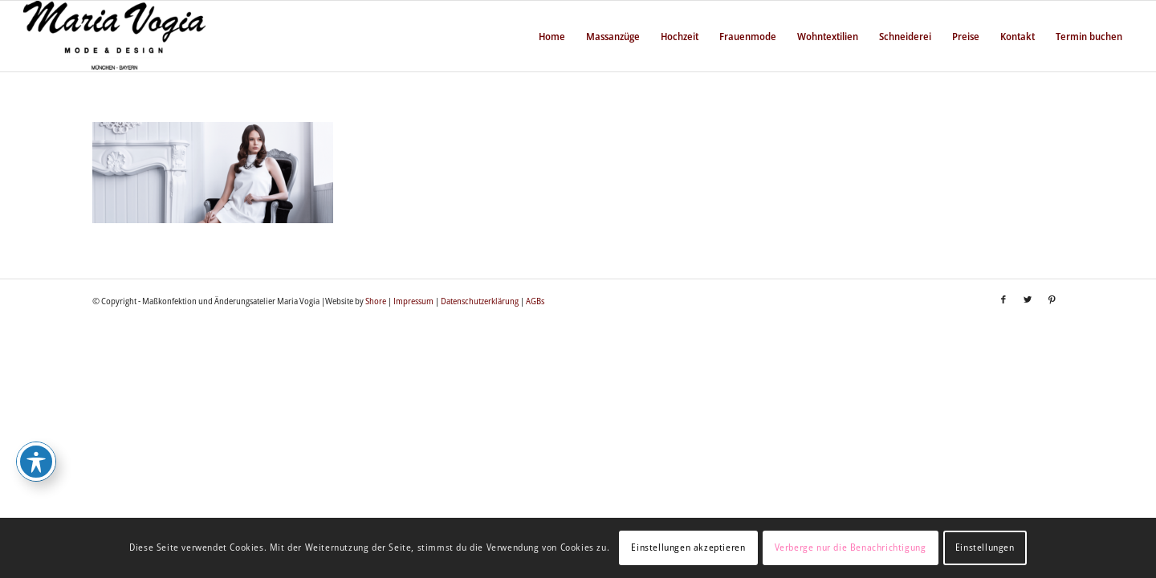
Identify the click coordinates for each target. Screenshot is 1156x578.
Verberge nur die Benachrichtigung (850, 547)
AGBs (535, 301)
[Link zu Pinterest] (1052, 299)
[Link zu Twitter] (1028, 299)
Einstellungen (985, 547)
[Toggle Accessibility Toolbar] (36, 461)
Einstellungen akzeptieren (688, 547)
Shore (375, 301)
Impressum (413, 301)
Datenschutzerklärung (480, 301)
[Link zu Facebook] (1003, 299)
